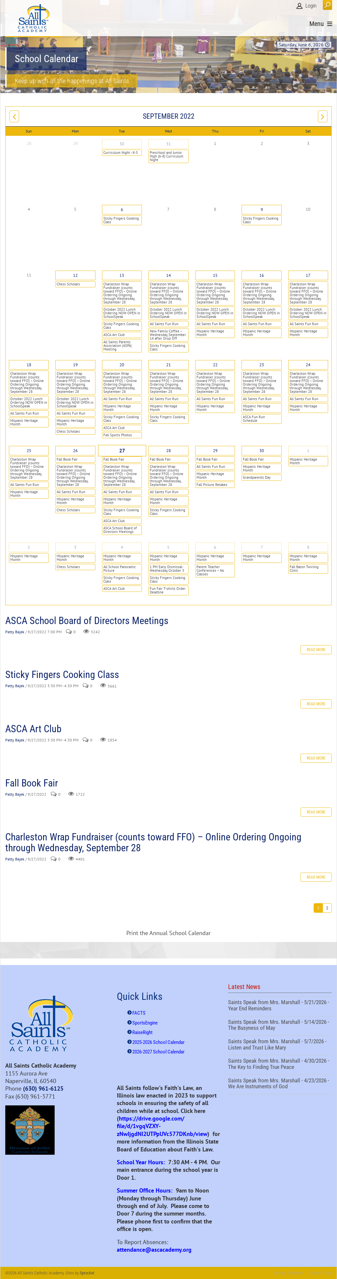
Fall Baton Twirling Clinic (304, 569)
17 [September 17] (308, 275)
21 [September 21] (168, 365)
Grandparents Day (257, 477)
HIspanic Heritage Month (210, 333)
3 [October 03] (75, 547)
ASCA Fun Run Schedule (254, 419)
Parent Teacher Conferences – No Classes (210, 570)
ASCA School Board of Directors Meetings (120, 530)
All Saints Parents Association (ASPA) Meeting (117, 345)
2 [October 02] (29, 547)
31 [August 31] (168, 144)
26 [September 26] (75, 450)
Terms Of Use (320, 1273)
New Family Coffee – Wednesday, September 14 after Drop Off (168, 335)
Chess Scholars (68, 284)
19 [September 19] (75, 365)
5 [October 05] (168, 547)
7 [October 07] (262, 547)
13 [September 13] (121, 275)
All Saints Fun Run (164, 324)
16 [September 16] (261, 275)
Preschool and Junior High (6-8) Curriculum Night (166, 156)
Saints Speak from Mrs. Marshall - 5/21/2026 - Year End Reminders (280, 1006)
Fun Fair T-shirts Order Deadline (168, 590)
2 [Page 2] (327, 907)
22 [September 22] (215, 365)
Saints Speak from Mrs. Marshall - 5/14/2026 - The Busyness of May (280, 1025)
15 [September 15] (215, 275)
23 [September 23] (261, 365)
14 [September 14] (168, 275)
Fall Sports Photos (117, 435)
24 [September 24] (308, 365)
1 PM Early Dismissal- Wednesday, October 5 (167, 569)
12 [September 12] (75, 275)
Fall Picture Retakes (211, 484)
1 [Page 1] (318, 907)
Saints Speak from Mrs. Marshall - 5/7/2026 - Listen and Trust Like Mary (280, 1045)
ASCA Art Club (114, 334)
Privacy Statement (288, 1273)
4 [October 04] (122, 547)
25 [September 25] (29, 450)
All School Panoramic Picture (119, 569)
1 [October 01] (308, 450)
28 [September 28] (168, 450)
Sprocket (87, 1272)
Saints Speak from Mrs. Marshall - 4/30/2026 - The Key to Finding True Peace (280, 1064)
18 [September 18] (29, 365)
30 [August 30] (121, 144)
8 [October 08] (308, 547)
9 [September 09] (262, 209)
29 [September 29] (215, 450)
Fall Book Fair (67, 459)
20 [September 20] (121, 365)
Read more (316, 649)
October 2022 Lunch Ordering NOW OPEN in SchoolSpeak (121, 313)
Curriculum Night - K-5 (120, 152)
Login (311, 6)
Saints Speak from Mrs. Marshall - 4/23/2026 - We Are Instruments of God (280, 1084)
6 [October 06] (215, 547)
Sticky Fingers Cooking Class (121, 220)
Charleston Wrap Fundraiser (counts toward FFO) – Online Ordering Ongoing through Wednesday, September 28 (120, 293)
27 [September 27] (122, 450)
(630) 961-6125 (43, 1088)
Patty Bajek (14, 631)
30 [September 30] (261, 450)
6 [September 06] (122, 209)
